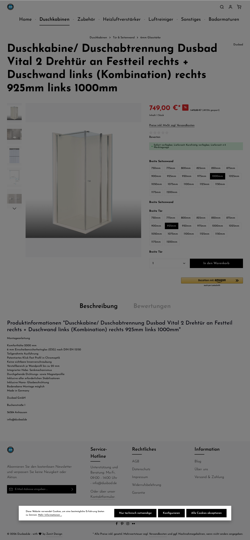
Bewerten (154, 137)
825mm (200, 168)
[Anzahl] (168, 263)
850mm (216, 168)
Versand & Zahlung (209, 477)
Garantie (138, 493)
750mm (156, 168)
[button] (212, 282)
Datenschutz (141, 469)
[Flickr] (133, 524)
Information (207, 449)
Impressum (140, 477)
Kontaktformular (102, 497)
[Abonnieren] (72, 489)
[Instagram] (128, 524)
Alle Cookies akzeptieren (206, 513)
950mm (186, 176)
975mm (201, 176)
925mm (171, 176)
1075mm (173, 184)
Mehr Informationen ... (50, 515)
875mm (230, 168)
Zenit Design (54, 534)
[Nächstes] (14, 209)
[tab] (98, 306)
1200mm (172, 192)
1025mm (234, 176)
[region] (74, 180)
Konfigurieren (171, 513)
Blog (198, 461)
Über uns (201, 469)
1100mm (189, 184)
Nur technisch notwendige (135, 513)
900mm (156, 176)
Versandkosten (158, 534)
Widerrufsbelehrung (146, 485)
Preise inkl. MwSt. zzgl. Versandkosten (172, 125)
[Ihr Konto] (230, 7)
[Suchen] (222, 7)
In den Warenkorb (216, 263)
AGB (135, 461)
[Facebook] (117, 524)
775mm (170, 168)
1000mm (217, 176)
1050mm (156, 184)
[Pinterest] (123, 524)
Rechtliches (144, 449)
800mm (186, 168)
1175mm (156, 192)
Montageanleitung (18, 338)
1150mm (220, 184)
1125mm (204, 184)
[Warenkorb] (239, 7)
